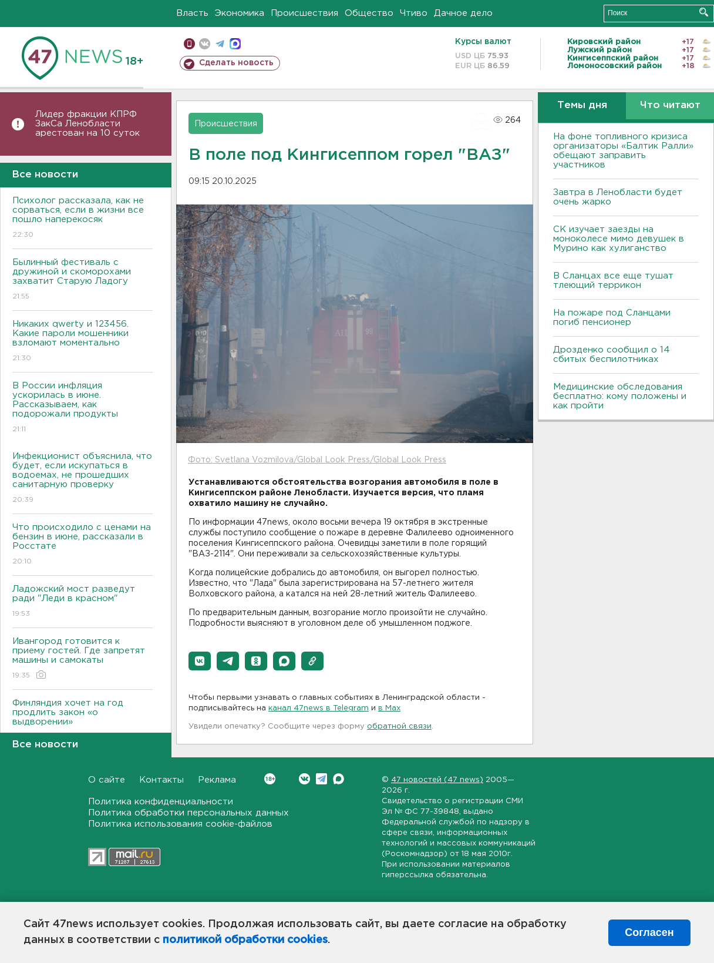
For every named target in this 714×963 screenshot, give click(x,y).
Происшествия (304, 13)
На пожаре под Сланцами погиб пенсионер (612, 317)
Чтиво (413, 13)
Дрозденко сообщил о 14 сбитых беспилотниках (611, 354)
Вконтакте (269, 778)
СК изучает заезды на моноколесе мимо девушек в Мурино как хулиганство (618, 239)
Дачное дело (463, 13)
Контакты (161, 780)
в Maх (389, 708)
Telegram (321, 778)
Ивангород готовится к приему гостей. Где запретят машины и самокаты (82, 658)
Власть (192, 13)
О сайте (106, 780)
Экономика (239, 13)
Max (338, 778)
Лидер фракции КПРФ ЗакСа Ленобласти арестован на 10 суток (87, 123)
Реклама (217, 780)
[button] (199, 661)
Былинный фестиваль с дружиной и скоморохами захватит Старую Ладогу (82, 280)
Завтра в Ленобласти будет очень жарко (617, 197)
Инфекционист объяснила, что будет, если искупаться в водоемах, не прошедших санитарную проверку (82, 478)
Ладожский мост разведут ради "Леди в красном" (82, 602)
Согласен (649, 932)
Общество (369, 13)
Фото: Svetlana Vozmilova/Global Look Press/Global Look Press (317, 460)
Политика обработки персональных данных (188, 813)
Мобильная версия (189, 43)
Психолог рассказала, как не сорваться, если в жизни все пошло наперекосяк (82, 218)
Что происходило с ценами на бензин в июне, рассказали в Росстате (82, 545)
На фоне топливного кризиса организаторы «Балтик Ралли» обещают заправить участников (623, 151)
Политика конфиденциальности (160, 802)
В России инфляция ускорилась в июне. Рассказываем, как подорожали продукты (82, 408)
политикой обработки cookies (245, 940)
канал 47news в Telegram (318, 708)
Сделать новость (236, 62)
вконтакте (204, 43)
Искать (703, 12)
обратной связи (399, 726)
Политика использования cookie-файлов (180, 824)
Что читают (670, 105)
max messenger (235, 43)
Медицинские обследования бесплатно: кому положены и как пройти (619, 396)
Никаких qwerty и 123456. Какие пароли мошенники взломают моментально (82, 341)
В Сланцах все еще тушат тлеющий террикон (613, 280)
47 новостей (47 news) (437, 780)
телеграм (219, 43)
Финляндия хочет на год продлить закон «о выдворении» (82, 720)
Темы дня (582, 105)
